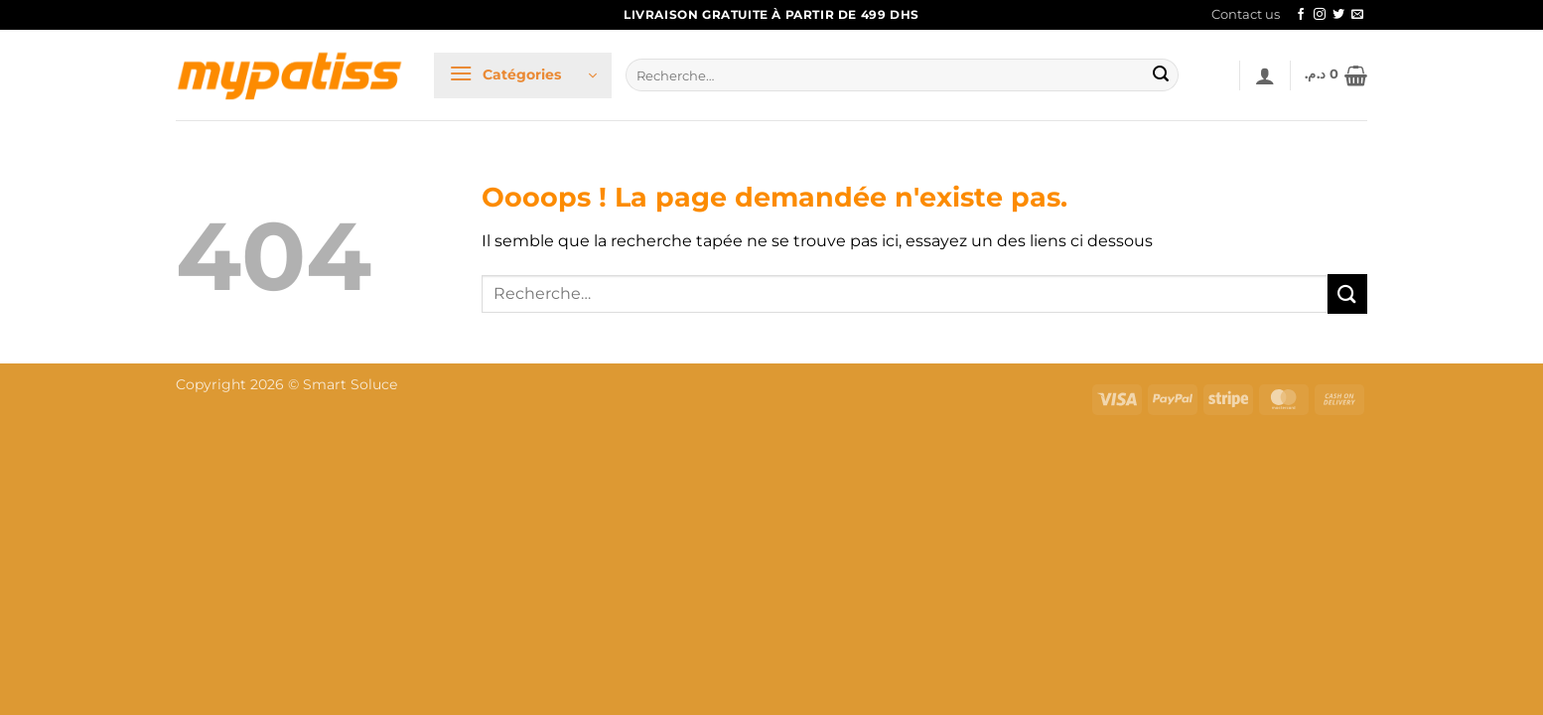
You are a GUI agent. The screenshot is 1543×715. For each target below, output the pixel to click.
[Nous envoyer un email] (1357, 15)
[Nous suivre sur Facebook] (1301, 15)
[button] (523, 75)
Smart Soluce (350, 384)
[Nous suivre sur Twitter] (1338, 15)
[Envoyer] (1161, 75)
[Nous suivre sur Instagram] (1320, 15)
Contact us (1245, 14)
